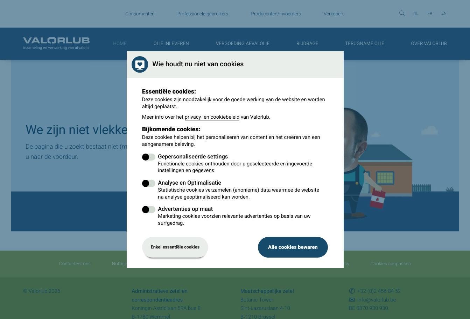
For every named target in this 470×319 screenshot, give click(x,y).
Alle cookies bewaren (293, 247)
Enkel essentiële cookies (175, 247)
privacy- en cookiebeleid (212, 117)
